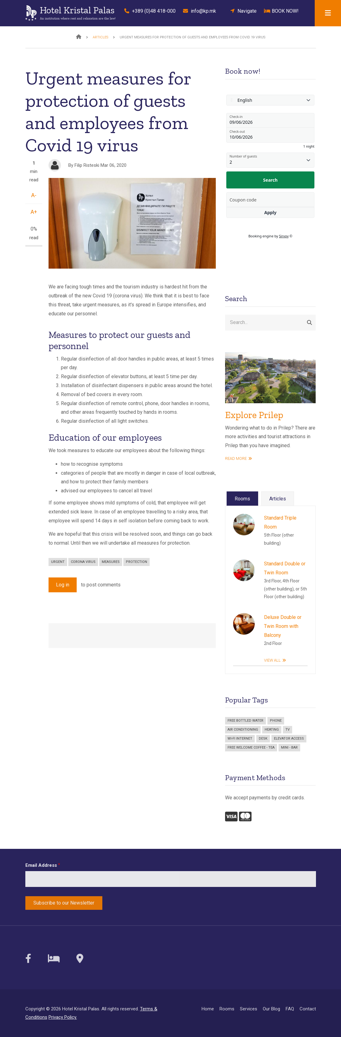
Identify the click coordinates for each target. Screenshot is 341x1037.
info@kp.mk (199, 11)
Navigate (242, 11)
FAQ (290, 1009)
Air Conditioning (243, 730)
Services (248, 1009)
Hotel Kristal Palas (77, 10)
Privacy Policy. (63, 1017)
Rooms (227, 1009)
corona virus (83, 562)
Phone (276, 721)
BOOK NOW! (281, 11)
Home (208, 1009)
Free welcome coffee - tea (251, 747)
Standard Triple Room (280, 522)
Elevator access (289, 739)
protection (136, 562)
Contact (308, 1009)
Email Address (41, 865)
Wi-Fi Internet (240, 739)
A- (33, 195)
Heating (272, 730)
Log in (62, 585)
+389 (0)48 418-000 (148, 11)
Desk (263, 739)
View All (272, 660)
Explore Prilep (254, 415)
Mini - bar (289, 747)
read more (236, 458)
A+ (34, 212)
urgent (58, 562)
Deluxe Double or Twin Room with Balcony (282, 626)
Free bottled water (245, 721)
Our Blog (271, 1009)
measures (111, 562)
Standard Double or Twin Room (284, 568)
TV (287, 730)
